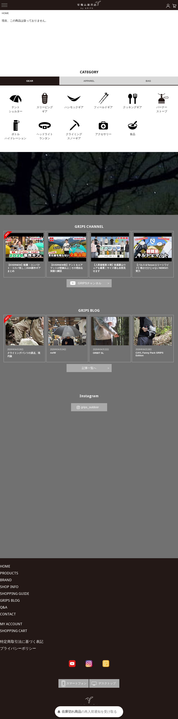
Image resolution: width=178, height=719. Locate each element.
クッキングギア (132, 107)
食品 (132, 134)
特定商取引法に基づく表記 (21, 641)
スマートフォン (73, 683)
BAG (148, 81)
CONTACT (8, 614)
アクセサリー (103, 134)
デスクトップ (103, 683)
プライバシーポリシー (18, 648)
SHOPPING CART (13, 631)
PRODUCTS (9, 573)
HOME (5, 13)
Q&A (3, 607)
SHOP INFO (9, 587)
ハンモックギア (74, 107)
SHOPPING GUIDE (14, 593)
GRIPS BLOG (89, 310)
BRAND (6, 580)
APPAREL (89, 81)
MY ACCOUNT (11, 624)
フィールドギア (103, 107)
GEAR (29, 81)
